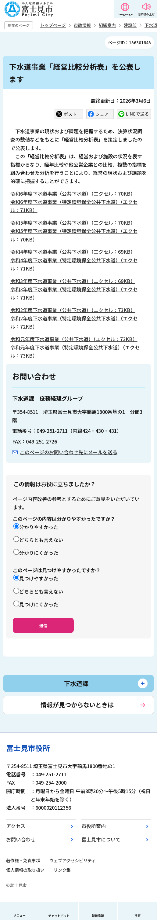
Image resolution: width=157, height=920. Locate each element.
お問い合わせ (20, 839)
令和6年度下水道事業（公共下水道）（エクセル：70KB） (72, 193)
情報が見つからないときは (77, 704)
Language (125, 14)
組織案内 (107, 25)
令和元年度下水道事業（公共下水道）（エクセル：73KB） (73, 339)
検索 (137, 915)
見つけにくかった (38, 604)
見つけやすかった (38, 578)
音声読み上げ (146, 14)
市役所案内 (93, 826)
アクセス (15, 826)
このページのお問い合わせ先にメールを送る (68, 452)
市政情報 (82, 25)
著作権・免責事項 (23, 860)
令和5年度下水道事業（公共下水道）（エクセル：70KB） (72, 222)
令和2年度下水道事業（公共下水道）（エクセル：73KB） (72, 310)
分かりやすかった (38, 527)
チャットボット (59, 915)
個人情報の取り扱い (25, 870)
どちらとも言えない (41, 539)
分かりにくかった (38, 552)
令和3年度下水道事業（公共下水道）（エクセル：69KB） (72, 281)
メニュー (19, 915)
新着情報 (98, 915)
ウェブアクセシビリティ (72, 860)
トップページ (53, 25)
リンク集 (62, 870)
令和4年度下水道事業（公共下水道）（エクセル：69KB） (72, 251)
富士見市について (100, 839)
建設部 (130, 25)
